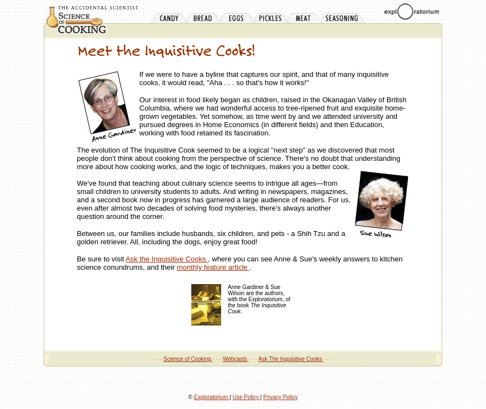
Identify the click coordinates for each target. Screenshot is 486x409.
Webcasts (236, 359)
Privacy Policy (280, 397)
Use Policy (246, 397)
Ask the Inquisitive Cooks (167, 259)
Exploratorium (211, 397)
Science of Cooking (188, 359)
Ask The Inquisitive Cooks (290, 359)
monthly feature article (213, 267)
